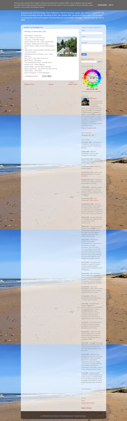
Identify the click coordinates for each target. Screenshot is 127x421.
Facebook (84, 176)
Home (51, 84)
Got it (111, 5)
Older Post (72, 84)
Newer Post (29, 84)
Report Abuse (86, 408)
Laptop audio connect (87, 403)
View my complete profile (88, 128)
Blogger (84, 416)
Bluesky (83, 174)
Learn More (102, 5)
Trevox (94, 98)
